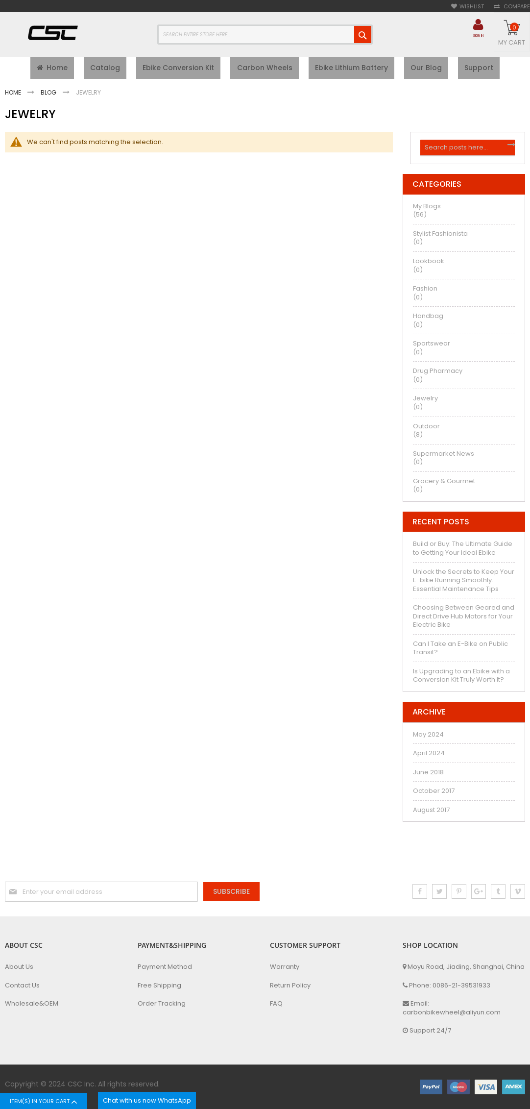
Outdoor (426, 428)
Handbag (428, 318)
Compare (516, 6)
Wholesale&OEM (31, 1003)
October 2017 (434, 793)
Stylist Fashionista (440, 236)
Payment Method (165, 966)
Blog (49, 95)
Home (14, 95)
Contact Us (22, 985)
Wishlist (471, 6)
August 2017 (431, 812)
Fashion (425, 291)
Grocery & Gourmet (444, 483)
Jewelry (425, 401)
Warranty (284, 966)
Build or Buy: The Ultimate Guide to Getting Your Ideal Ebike (462, 551)
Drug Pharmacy (437, 373)
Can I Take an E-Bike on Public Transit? (460, 650)
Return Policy (290, 985)
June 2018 (428, 774)
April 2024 (429, 756)
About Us (19, 966)
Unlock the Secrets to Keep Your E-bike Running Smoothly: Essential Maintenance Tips (463, 582)
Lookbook (428, 264)
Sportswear (431, 346)
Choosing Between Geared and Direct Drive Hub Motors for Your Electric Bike (463, 619)
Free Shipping (159, 985)
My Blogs (427, 208)
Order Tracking (162, 1003)
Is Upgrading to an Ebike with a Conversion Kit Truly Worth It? (461, 678)
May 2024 (428, 736)
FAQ (276, 1003)
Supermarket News (443, 456)
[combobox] (265, 34)
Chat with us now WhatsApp (147, 1100)
